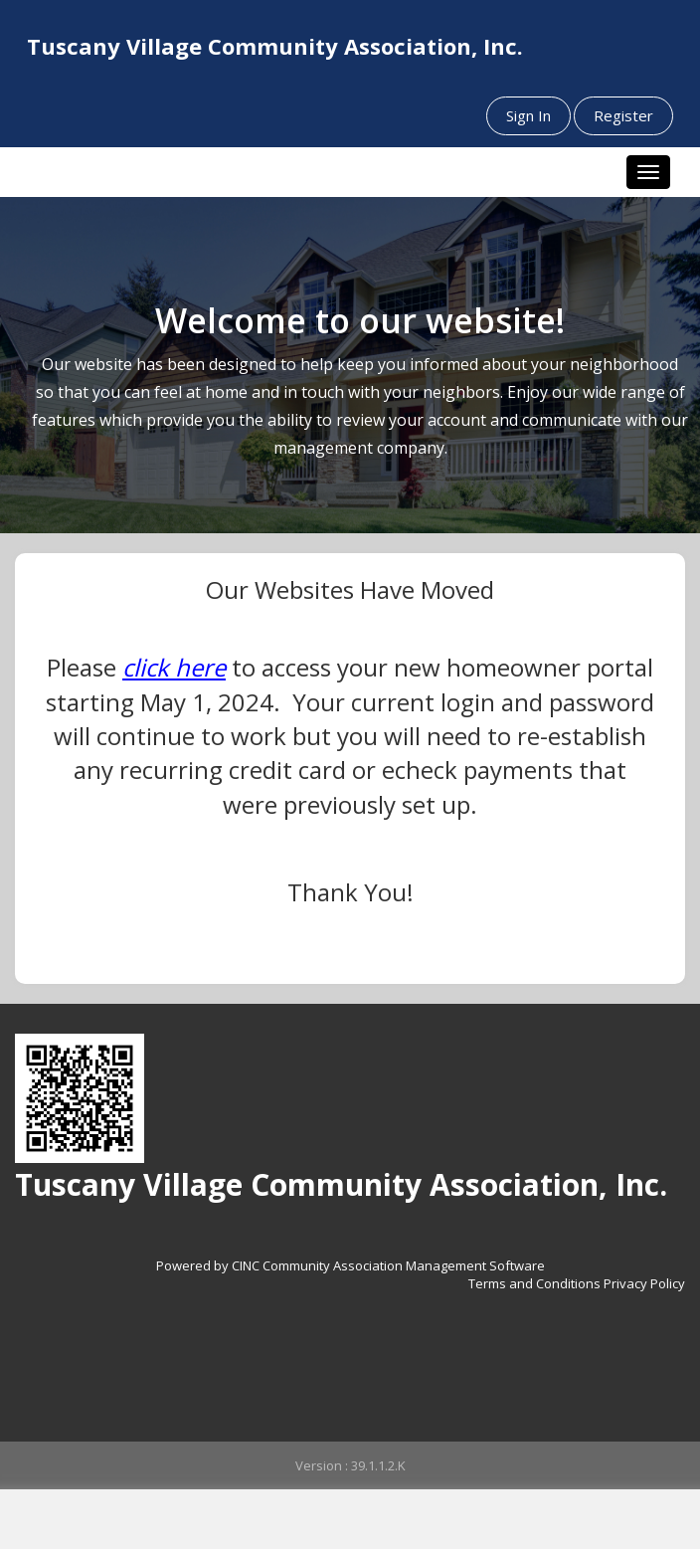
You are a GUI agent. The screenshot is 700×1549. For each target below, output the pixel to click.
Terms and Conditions (534, 1283)
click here (174, 667)
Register (623, 115)
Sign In (528, 115)
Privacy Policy (644, 1283)
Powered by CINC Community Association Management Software (350, 1265)
